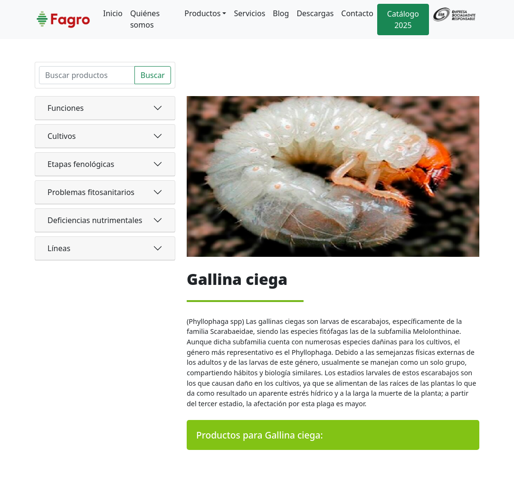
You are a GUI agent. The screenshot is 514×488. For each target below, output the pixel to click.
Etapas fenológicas (81, 164)
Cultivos (62, 136)
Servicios (249, 13)
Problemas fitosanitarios (91, 192)
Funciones (66, 108)
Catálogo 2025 (403, 19)
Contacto (357, 13)
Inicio (113, 13)
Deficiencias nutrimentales (95, 220)
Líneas (59, 248)
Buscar (153, 75)
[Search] (87, 75)
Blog (281, 13)
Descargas (314, 13)
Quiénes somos (145, 19)
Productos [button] (202, 13)
